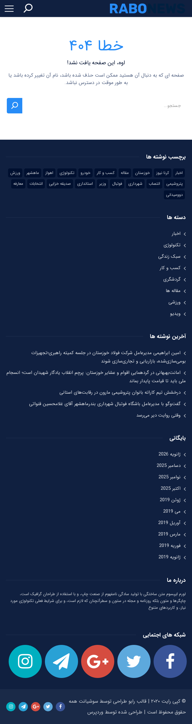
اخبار (179, 173)
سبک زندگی (169, 256)
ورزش (15, 173)
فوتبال (117, 183)
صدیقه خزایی (60, 183)
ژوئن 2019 (170, 500)
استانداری (85, 183)
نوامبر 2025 (170, 477)
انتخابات (36, 183)
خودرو (85, 173)
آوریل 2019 (169, 523)
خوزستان (142, 173)
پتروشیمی (174, 183)
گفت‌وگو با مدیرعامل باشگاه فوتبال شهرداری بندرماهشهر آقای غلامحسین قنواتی (105, 404)
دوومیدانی (174, 195)
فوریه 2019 (170, 545)
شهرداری (135, 183)
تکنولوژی (66, 173)
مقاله (125, 173)
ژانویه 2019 (170, 557)
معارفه (18, 183)
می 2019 (172, 511)
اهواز (49, 173)
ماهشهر (32, 173)
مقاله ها (173, 290)
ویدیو (175, 313)
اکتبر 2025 (171, 488)
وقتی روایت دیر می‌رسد (158, 415)
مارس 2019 (169, 534)
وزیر (102, 183)
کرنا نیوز (162, 173)
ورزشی (174, 302)
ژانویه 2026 (170, 454)
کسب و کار (106, 173)
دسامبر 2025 (169, 465)
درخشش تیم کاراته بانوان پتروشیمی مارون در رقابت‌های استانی (120, 392)
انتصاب (154, 183)
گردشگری (172, 279)
